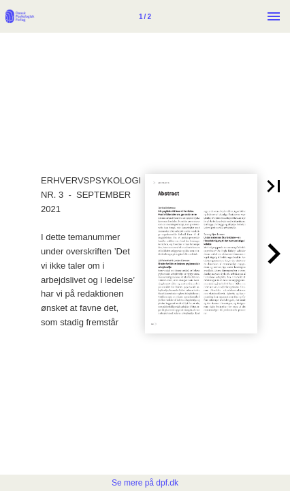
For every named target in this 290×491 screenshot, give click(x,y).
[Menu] (273, 16)
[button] (273, 186)
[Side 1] (145, 16)
